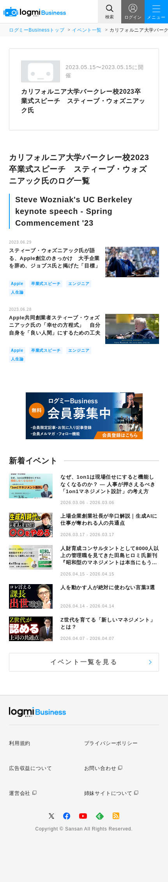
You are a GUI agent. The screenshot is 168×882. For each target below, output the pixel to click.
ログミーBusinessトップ (36, 30)
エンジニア (78, 284)
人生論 (17, 292)
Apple (17, 284)
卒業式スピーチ (46, 284)
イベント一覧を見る (84, 662)
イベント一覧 (87, 30)
